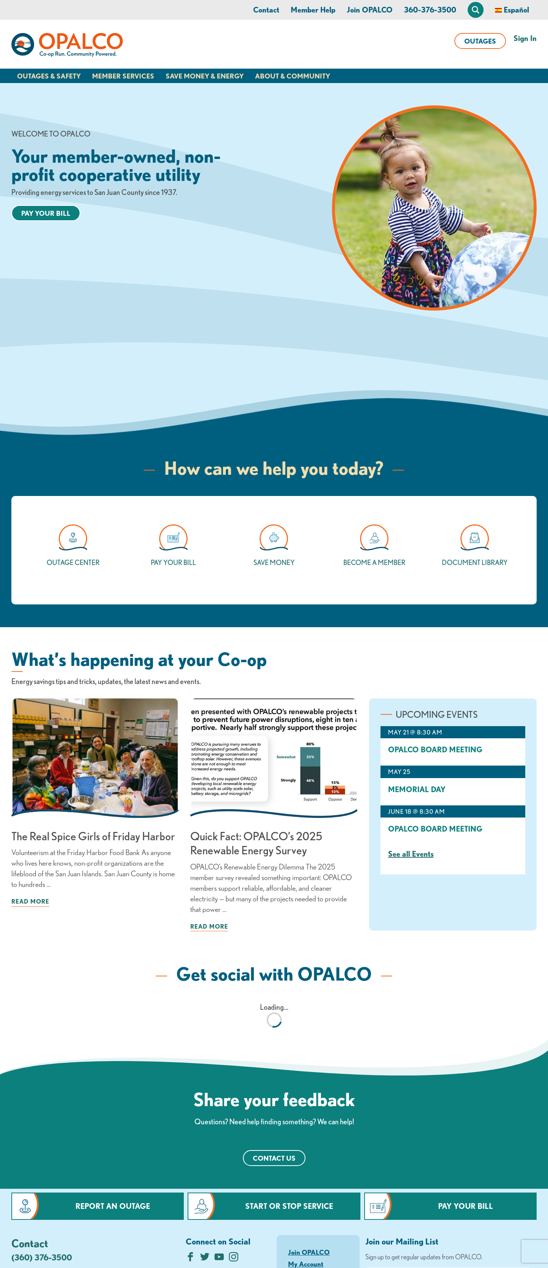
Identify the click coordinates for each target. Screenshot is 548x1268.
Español (516, 9)
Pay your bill (45, 213)
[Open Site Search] (476, 10)
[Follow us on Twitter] (205, 1258)
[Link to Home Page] (67, 46)
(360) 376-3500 (41, 1257)
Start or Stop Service (289, 1206)
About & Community (292, 76)
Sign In (525, 38)
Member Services (123, 76)
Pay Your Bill (465, 1206)
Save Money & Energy (205, 76)
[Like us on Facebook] (190, 1258)
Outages (480, 41)
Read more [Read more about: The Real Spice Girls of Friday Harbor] (30, 901)
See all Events (411, 853)
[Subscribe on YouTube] (219, 1258)
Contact (266, 9)
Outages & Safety (49, 76)
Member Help (313, 9)
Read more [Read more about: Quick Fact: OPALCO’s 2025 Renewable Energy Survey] (209, 926)
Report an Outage (112, 1206)
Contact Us (274, 1158)
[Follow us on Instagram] (233, 1258)
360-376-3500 (430, 9)
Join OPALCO (370, 9)
